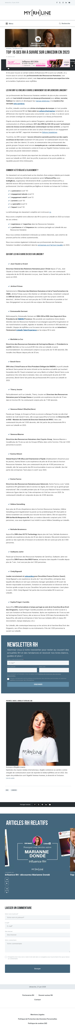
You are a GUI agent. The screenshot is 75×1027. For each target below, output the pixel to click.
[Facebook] (56, 2)
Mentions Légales (37, 1014)
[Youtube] (69, 2)
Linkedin (13, 790)
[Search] (64, 23)
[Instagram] (63, 2)
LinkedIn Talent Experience (26, 330)
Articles (8, 48)
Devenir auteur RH (46, 995)
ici (50, 212)
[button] (7, 879)
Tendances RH (17, 48)
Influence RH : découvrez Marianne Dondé (27, 874)
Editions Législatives (49, 132)
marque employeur (43, 101)
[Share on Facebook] (35, 804)
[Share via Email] (8, 68)
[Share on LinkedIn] (46, 804)
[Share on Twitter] (38, 804)
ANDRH (21, 319)
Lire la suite (10, 778)
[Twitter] (60, 2)
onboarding (29, 576)
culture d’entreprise (47, 111)
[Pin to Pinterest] (72, 66)
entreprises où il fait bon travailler (50, 245)
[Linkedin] (66, 2)
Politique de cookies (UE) (37, 1023)
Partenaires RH (28, 995)
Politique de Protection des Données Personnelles (37, 1019)
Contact (37, 1000)
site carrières (19, 104)
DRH (7, 790)
